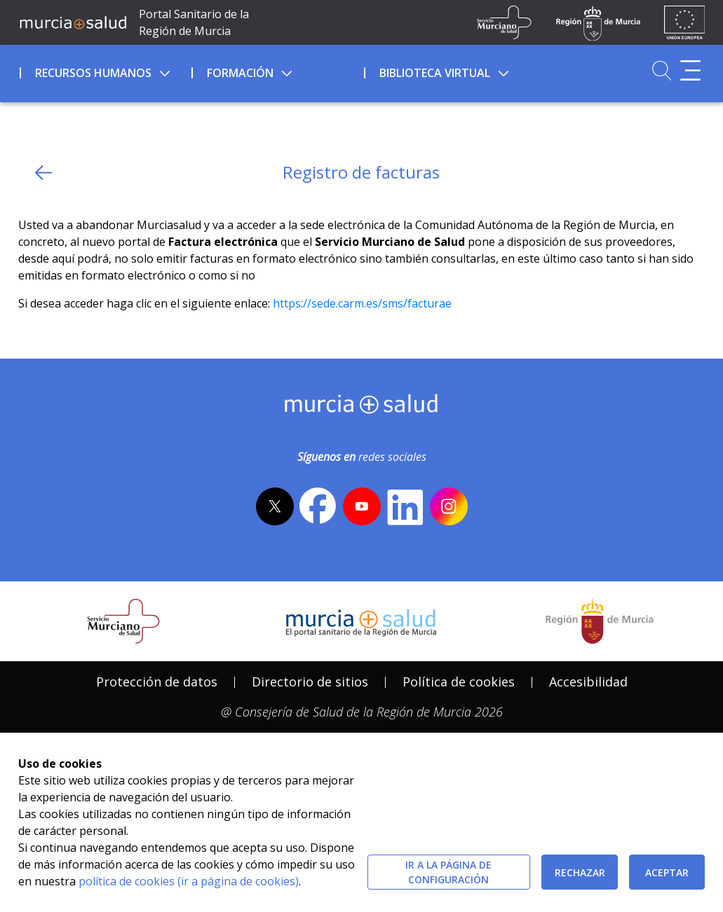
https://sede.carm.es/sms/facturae (362, 303)
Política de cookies (459, 681)
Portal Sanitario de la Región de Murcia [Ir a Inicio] (194, 22)
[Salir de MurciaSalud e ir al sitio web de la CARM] (599, 621)
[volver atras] (43, 172)
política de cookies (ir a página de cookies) (189, 881)
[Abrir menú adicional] (690, 70)
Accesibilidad (588, 681)
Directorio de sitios (310, 681)
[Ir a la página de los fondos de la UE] (684, 22)
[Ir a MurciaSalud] (73, 22)
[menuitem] (104, 70)
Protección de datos (156, 681)
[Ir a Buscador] (661, 70)
